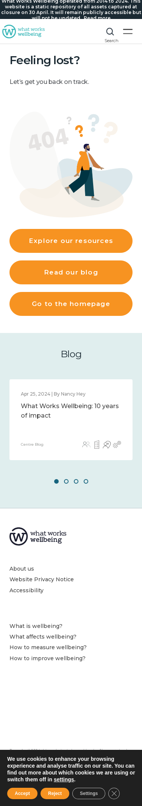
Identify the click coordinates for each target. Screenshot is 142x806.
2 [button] (66, 481)
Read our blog (71, 272)
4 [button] (86, 481)
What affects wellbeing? (42, 636)
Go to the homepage (71, 304)
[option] (71, 419)
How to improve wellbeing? (47, 658)
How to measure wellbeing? (48, 647)
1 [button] (56, 481)
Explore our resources (71, 240)
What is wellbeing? (35, 626)
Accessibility (26, 590)
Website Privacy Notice (41, 579)
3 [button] (76, 481)
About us (21, 568)
